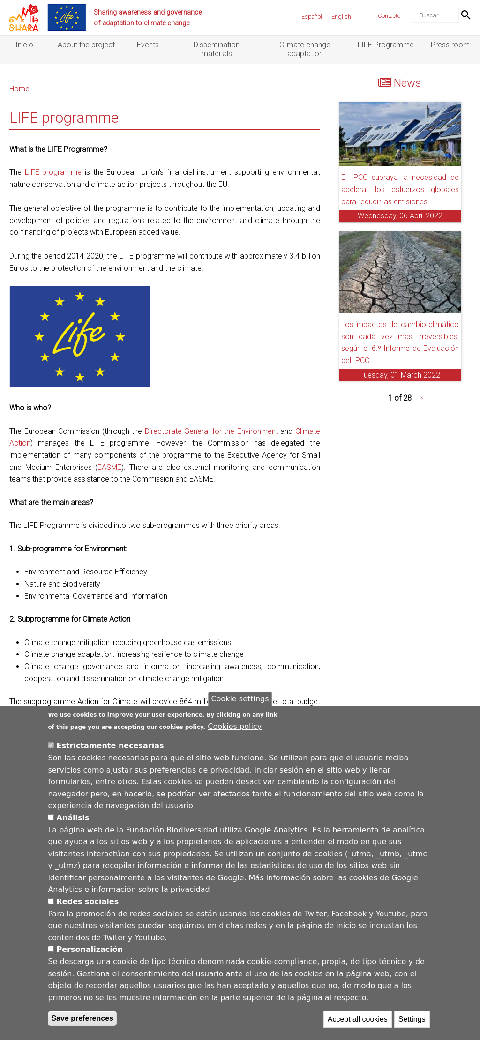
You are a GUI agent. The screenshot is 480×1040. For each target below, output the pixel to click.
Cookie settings (240, 701)
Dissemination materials (217, 49)
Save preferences (82, 1021)
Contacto (389, 15)
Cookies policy (235, 728)
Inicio (24, 44)
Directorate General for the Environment (211, 431)
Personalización (90, 951)
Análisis (73, 819)
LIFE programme (53, 172)
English (341, 16)
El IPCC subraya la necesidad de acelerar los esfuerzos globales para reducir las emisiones (400, 189)
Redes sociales (88, 903)
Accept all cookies (358, 1021)
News (407, 82)
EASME (109, 467)
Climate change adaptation (304, 49)
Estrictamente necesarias (110, 747)
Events (148, 44)
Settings (412, 1021)
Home (19, 88)
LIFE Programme (386, 44)
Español (311, 16)
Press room (450, 44)
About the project (86, 44)
